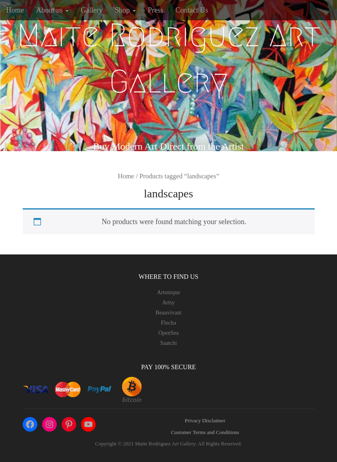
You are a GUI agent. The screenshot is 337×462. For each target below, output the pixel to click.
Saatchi (168, 343)
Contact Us (192, 10)
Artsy (168, 302)
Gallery (92, 10)
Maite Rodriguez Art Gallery (168, 58)
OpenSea (168, 333)
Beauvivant (169, 313)
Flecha (168, 323)
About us (52, 10)
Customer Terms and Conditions (205, 432)
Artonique (168, 292)
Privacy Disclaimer (205, 420)
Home (15, 10)
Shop (125, 10)
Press (155, 10)
